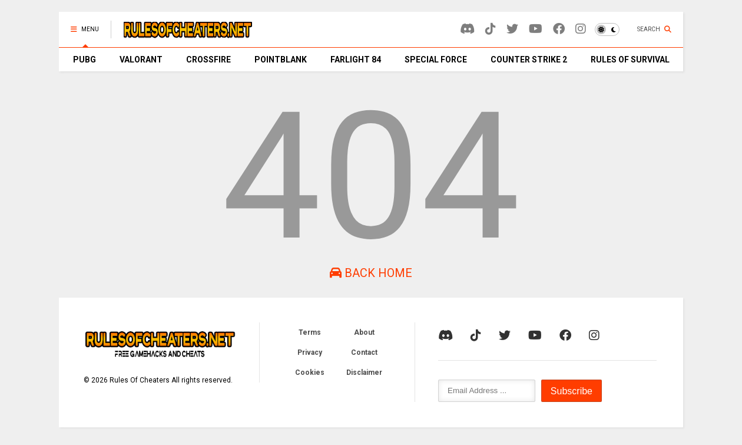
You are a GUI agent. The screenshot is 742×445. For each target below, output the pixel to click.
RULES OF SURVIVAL (630, 59)
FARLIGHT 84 (355, 59)
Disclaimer (364, 372)
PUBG (84, 59)
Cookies (309, 372)
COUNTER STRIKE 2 (529, 59)
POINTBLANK (280, 59)
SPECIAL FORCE (436, 59)
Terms (310, 332)
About (364, 332)
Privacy (309, 352)
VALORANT (141, 59)
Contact (364, 352)
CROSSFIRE (208, 59)
